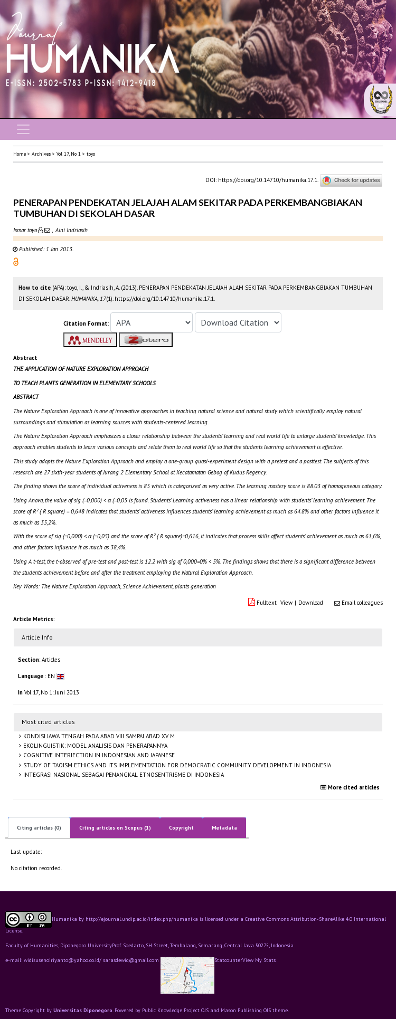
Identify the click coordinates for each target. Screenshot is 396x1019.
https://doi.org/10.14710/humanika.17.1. (268, 180)
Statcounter (228, 960)
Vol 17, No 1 (68, 153)
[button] (15, 261)
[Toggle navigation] (23, 129)
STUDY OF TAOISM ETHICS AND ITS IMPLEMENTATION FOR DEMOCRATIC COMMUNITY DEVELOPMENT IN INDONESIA (176, 765)
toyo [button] (91, 153)
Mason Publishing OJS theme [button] (254, 1010)
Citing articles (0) (39, 827)
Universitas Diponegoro (82, 1010)
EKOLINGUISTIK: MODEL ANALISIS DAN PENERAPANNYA (94, 745)
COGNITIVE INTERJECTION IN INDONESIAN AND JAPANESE (98, 755)
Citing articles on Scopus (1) (115, 827)
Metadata (224, 827)
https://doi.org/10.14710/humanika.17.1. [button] (165, 298)
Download (310, 602)
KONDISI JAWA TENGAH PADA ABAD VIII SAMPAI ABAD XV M (98, 736)
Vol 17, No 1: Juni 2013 (51, 692)
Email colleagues (362, 602)
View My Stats (259, 960)
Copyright (181, 827)
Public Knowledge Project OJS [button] (175, 1010)
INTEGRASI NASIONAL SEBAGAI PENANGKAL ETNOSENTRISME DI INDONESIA (123, 774)
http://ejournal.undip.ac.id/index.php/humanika (142, 919)
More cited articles (351, 787)
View (286, 602)
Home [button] (19, 153)
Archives (41, 153)
